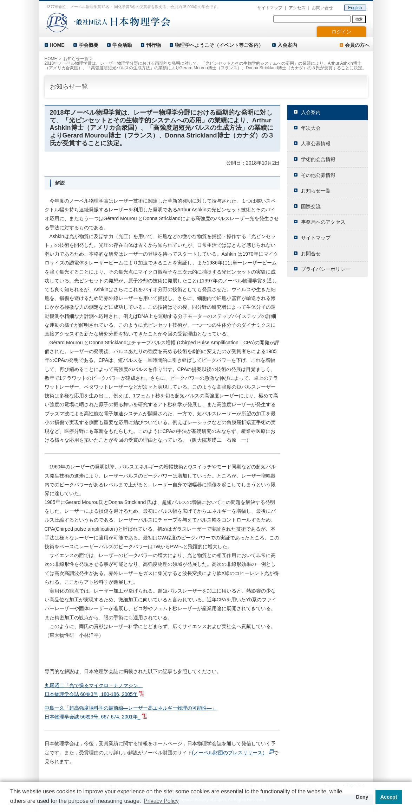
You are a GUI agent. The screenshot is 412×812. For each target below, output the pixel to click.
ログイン (341, 31)
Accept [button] (388, 797)
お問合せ (311, 253)
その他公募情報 (318, 175)
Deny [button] (362, 797)
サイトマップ (269, 7)
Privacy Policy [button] (161, 801)
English (355, 7)
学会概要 (88, 45)
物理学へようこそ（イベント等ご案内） (219, 45)
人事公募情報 (316, 143)
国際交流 (311, 206)
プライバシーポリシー (325, 269)
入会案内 (287, 45)
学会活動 (122, 45)
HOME (57, 45)
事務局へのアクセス (323, 222)
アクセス (297, 7)
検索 (358, 19)
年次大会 (311, 128)
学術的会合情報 (318, 159)
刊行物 (153, 45)
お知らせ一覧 (76, 58)
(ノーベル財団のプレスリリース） (230, 752)
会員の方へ (357, 45)
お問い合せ (322, 7)
